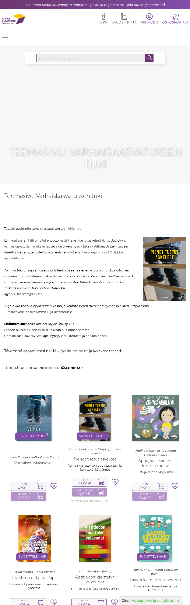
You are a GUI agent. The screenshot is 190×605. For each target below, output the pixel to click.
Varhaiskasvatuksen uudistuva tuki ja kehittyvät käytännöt (95, 448)
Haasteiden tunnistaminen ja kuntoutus (155, 569)
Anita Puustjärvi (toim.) (95, 552)
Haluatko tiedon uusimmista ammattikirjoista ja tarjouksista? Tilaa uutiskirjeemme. (92, 4)
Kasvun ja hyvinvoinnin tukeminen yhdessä (34, 567)
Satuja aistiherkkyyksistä (155, 453)
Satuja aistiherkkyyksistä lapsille (50, 304)
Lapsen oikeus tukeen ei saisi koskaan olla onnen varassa (46, 311)
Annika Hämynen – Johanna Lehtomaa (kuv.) (155, 434)
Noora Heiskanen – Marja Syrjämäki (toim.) (95, 432)
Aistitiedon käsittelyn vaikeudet (95, 560)
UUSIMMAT (29, 349)
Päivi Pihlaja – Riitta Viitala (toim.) (34, 438)
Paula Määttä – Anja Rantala (34, 553)
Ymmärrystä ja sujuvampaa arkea (95, 569)
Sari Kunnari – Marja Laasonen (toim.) (155, 553)
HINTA (54, 349)
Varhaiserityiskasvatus (34, 443)
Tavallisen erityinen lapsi (34, 558)
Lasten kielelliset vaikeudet (155, 560)
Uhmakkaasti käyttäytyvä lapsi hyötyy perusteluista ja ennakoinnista (55, 316)
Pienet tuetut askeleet (95, 440)
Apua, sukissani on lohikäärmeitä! (155, 444)
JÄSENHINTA (72, 349)
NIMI (43, 349)
